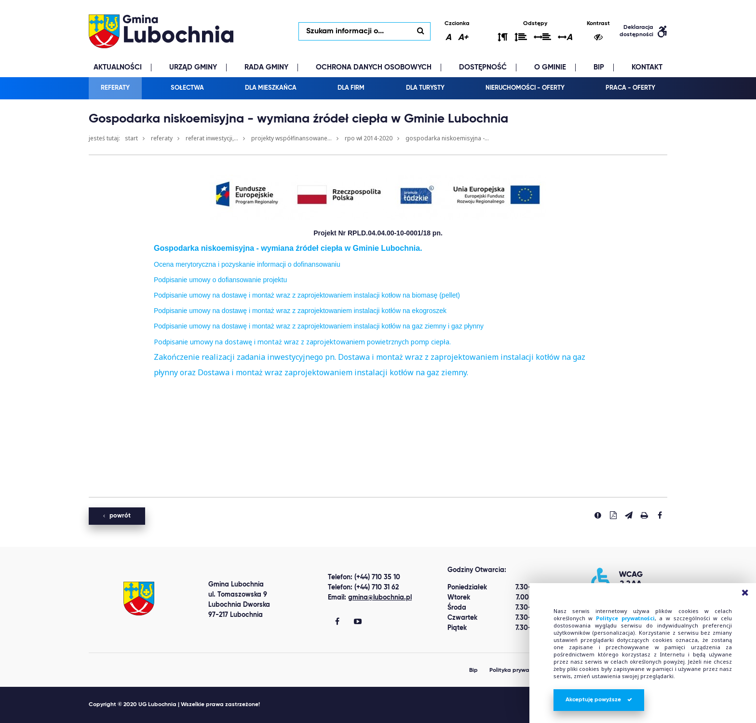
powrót (117, 516)
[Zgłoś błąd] (598, 515)
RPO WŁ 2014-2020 (368, 138)
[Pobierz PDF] (613, 515)
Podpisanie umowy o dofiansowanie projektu (220, 280)
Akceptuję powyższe (599, 700)
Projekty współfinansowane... (291, 138)
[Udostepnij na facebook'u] (659, 515)
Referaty (162, 138)
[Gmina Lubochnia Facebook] (337, 622)
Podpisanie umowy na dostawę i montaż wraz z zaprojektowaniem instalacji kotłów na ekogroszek (300, 310)
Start (131, 138)
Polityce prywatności (625, 618)
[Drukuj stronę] (644, 515)
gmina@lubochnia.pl (380, 597)
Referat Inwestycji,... (212, 138)
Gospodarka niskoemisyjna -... (447, 138)
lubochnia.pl (161, 31)
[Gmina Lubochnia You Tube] (358, 622)
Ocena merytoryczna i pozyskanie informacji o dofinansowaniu (247, 264)
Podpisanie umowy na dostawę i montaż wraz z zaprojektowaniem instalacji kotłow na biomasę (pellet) (307, 295)
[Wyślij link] (628, 515)
